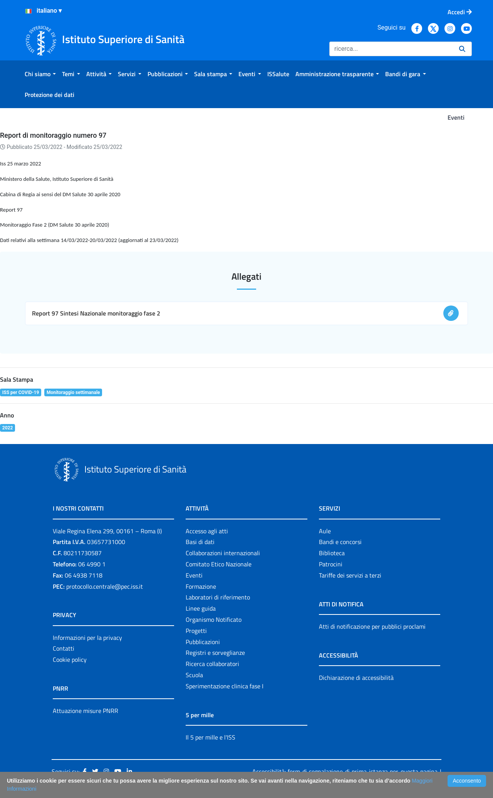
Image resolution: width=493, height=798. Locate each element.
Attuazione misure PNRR (85, 710)
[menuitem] (40, 74)
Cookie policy (70, 659)
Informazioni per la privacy (87, 637)
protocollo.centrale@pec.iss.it (104, 586)
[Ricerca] (391, 49)
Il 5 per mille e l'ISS (210, 737)
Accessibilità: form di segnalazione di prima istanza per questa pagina (345, 771)
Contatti (63, 648)
